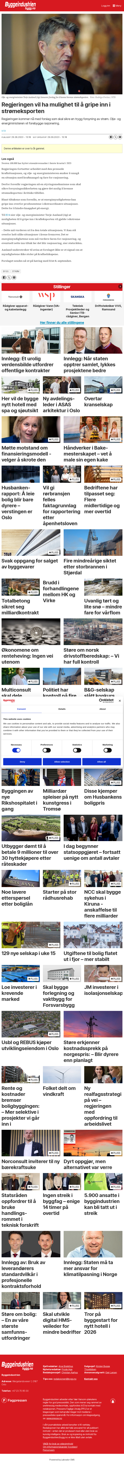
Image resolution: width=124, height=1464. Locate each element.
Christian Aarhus (70, 1372)
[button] (120, 286)
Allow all (101, 761)
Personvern (49, 1450)
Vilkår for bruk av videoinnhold (58, 1443)
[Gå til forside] (20, 5)
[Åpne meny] (117, 6)
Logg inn (105, 5)
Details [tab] (62, 709)
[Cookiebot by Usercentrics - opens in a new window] (101, 701)
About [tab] (102, 709)
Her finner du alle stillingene (62, 323)
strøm (15, 271)
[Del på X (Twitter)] (115, 137)
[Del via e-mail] (120, 137)
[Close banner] (120, 701)
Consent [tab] (21, 709)
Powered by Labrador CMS (62, 1459)
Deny (22, 761)
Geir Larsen (111, 1372)
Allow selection (62, 761)
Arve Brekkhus (66, 1366)
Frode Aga (67, 1369)
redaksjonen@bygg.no (65, 1378)
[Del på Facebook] (111, 137)
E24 (8, 215)
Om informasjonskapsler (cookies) (60, 1446)
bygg (6, 271)
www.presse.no (54, 1418)
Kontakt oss (91, 1378)
